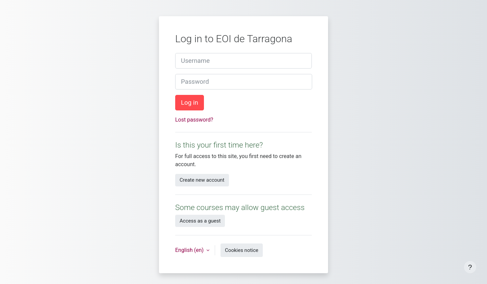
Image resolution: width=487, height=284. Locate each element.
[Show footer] (470, 267)
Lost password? (194, 120)
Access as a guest (200, 221)
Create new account (202, 180)
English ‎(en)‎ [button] (190, 250)
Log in (189, 102)
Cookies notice (241, 250)
